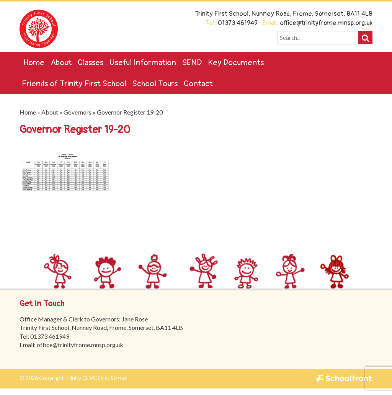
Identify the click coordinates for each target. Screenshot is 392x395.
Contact (198, 84)
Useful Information (142, 62)
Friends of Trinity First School (74, 84)
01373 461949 (50, 336)
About (61, 62)
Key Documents (236, 62)
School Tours (155, 84)
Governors (77, 112)
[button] (365, 37)
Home (33, 62)
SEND (192, 62)
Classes (90, 62)
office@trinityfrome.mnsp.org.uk (80, 344)
